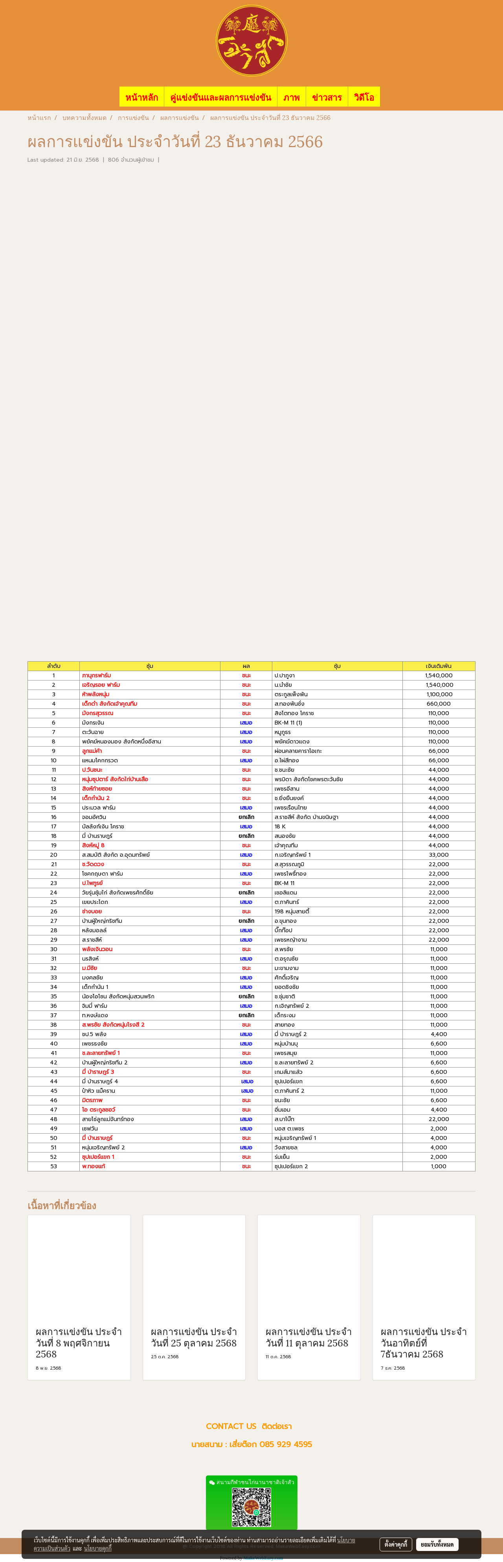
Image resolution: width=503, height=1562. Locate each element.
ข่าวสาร (327, 96)
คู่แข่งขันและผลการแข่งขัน (220, 96)
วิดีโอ (364, 96)
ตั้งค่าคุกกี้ (396, 1544)
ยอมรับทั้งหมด (437, 1544)
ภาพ (291, 96)
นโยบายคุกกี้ (98, 1548)
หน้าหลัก (141, 96)
